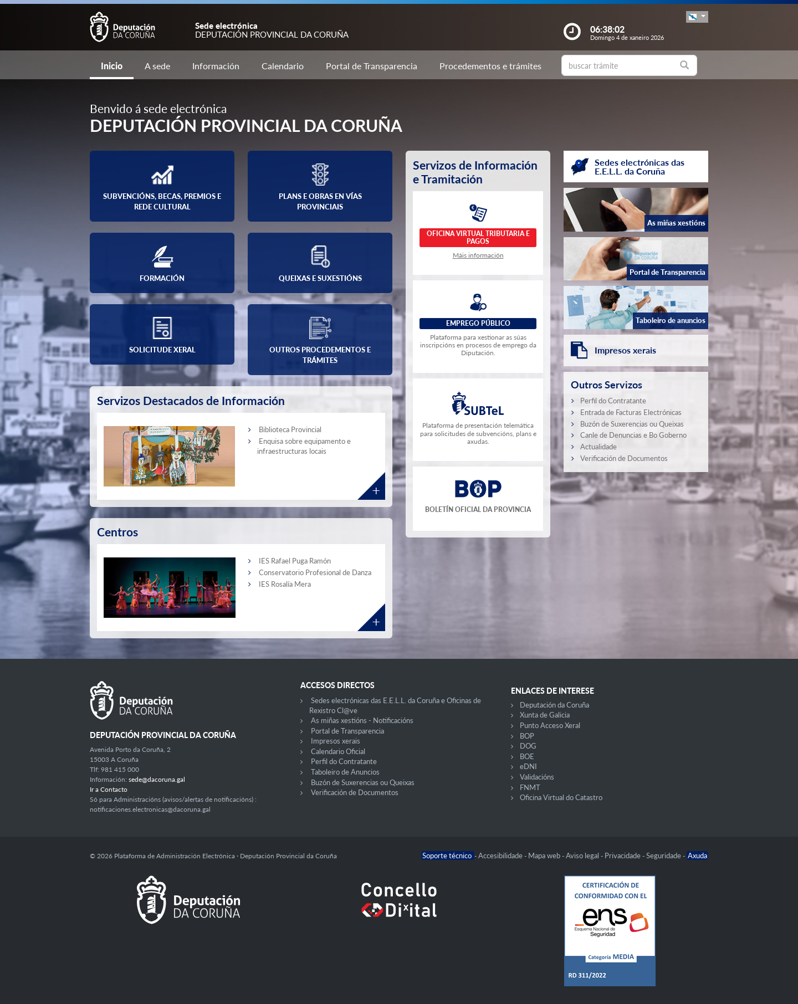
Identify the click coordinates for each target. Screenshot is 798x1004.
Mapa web (545, 855)
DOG (528, 745)
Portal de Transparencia (371, 65)
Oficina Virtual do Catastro (561, 797)
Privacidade (623, 855)
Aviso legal (583, 855)
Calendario (283, 65)
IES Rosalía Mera (285, 584)
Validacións (537, 776)
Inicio (111, 65)
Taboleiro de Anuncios (345, 771)
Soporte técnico (447, 855)
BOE (527, 756)
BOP (527, 735)
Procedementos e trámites (490, 65)
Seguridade (664, 855)
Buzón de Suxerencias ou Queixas (632, 423)
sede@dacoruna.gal (157, 779)
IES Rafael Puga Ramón (295, 560)
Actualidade (598, 446)
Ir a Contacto (108, 789)
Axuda (697, 855)
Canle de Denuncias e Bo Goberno (633, 435)
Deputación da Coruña (554, 704)
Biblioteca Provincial (290, 429)
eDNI (528, 766)
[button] (697, 17)
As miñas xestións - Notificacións (362, 720)
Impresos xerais (335, 740)
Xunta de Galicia (545, 714)
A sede (157, 65)
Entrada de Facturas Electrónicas (631, 412)
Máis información (478, 255)
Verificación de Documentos (624, 458)
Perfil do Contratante (613, 400)
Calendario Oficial (338, 751)
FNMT (530, 787)
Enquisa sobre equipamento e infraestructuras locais (304, 446)
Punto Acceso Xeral (550, 725)
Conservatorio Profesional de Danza (315, 572)
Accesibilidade (501, 855)
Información (215, 65)
